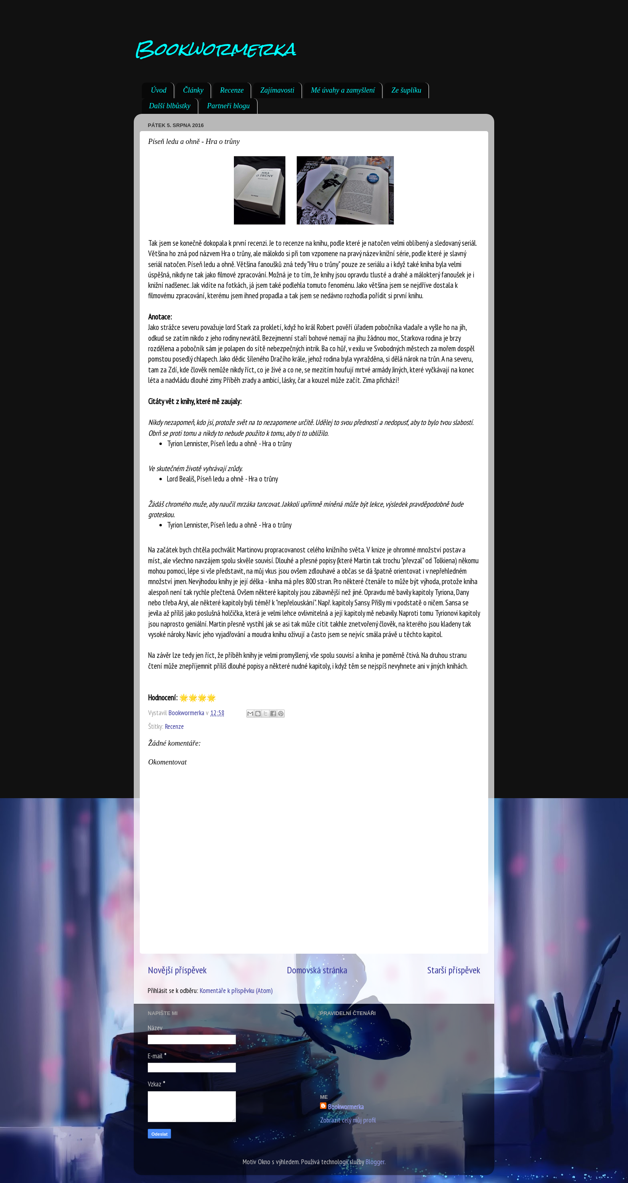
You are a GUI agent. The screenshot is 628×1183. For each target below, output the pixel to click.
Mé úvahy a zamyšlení (342, 90)
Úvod (159, 90)
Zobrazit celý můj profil (348, 1120)
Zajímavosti (277, 90)
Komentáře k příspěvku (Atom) (236, 990)
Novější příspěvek (177, 970)
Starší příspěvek (453, 970)
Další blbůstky (170, 106)
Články (193, 90)
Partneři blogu (228, 106)
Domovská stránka (317, 970)
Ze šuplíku (406, 90)
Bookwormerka (215, 49)
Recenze (232, 90)
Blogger (375, 1161)
